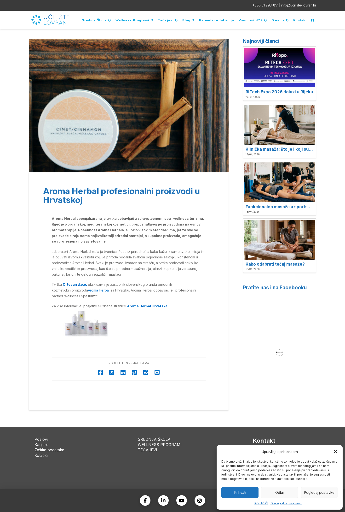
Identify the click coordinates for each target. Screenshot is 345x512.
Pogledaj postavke (319, 492)
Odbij (279, 492)
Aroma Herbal (98, 290)
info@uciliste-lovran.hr (298, 5)
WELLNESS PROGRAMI (160, 444)
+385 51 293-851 (265, 5)
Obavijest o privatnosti (286, 503)
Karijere (41, 444)
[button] (335, 451)
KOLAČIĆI (261, 503)
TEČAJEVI (147, 449)
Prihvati (240, 492)
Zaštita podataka (49, 449)
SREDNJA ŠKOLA (154, 439)
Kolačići (41, 455)
